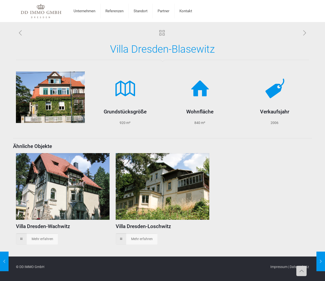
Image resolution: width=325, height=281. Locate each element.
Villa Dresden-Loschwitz (143, 226)
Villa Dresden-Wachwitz (43, 226)
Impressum (279, 267)
